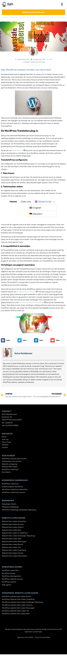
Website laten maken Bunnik (12, 544)
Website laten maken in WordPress (15, 533)
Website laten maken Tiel (11, 547)
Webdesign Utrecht (9, 504)
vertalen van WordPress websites (32, 302)
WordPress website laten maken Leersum (17, 605)
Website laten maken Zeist (11, 539)
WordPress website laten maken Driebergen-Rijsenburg (22, 602)
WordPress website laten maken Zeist (15, 613)
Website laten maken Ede (11, 530)
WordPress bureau (9, 573)
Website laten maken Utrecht (12, 527)
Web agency (6, 585)
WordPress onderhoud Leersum (13, 492)
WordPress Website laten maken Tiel (15, 611)
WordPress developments (11, 576)
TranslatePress (18, 150)
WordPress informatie (38, 62)
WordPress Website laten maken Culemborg (18, 599)
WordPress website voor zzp (12, 579)
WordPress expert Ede (10, 570)
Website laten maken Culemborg (14, 550)
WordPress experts (9, 582)
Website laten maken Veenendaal (14, 556)
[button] (62, 4)
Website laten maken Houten (12, 553)
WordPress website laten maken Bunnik (16, 596)
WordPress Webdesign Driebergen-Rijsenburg (19, 510)
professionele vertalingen (27, 292)
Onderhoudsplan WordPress (12, 486)
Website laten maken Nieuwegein (14, 541)
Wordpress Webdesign (10, 507)
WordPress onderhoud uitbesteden (15, 489)
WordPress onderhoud (10, 484)
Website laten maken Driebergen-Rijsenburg (18, 536)
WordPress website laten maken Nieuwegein (18, 608)
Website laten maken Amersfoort (14, 521)
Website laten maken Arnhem (13, 524)
